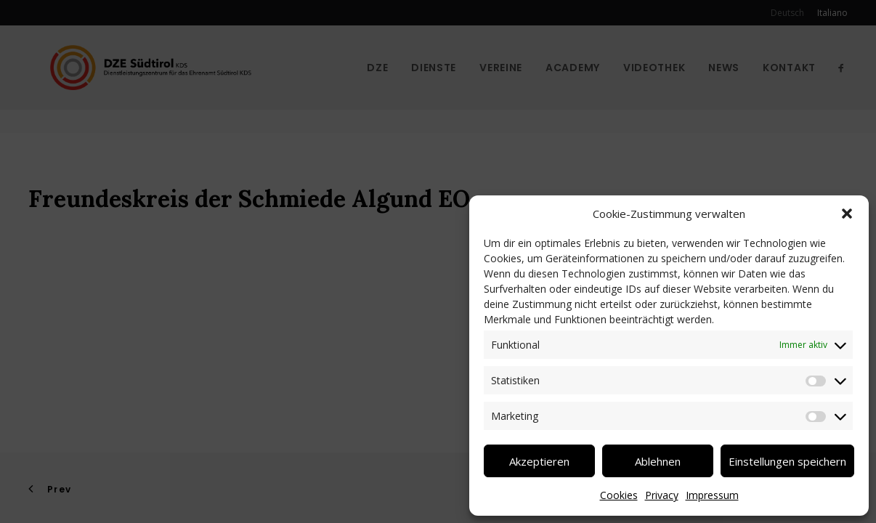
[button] (847, 213)
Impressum (712, 495)
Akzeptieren (539, 461)
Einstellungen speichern (787, 461)
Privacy (661, 495)
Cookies (619, 495)
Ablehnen (658, 461)
